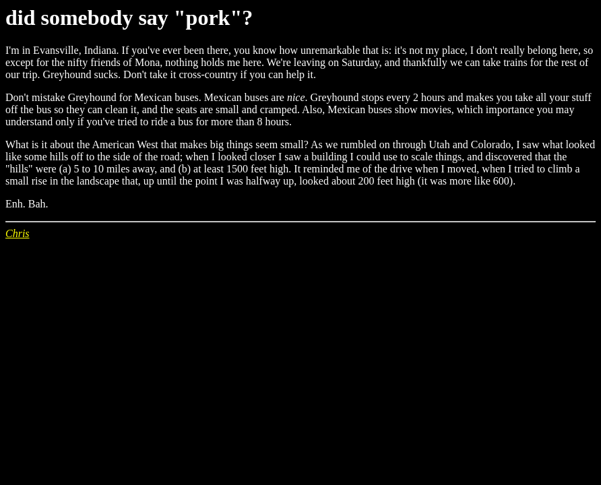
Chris (17, 233)
